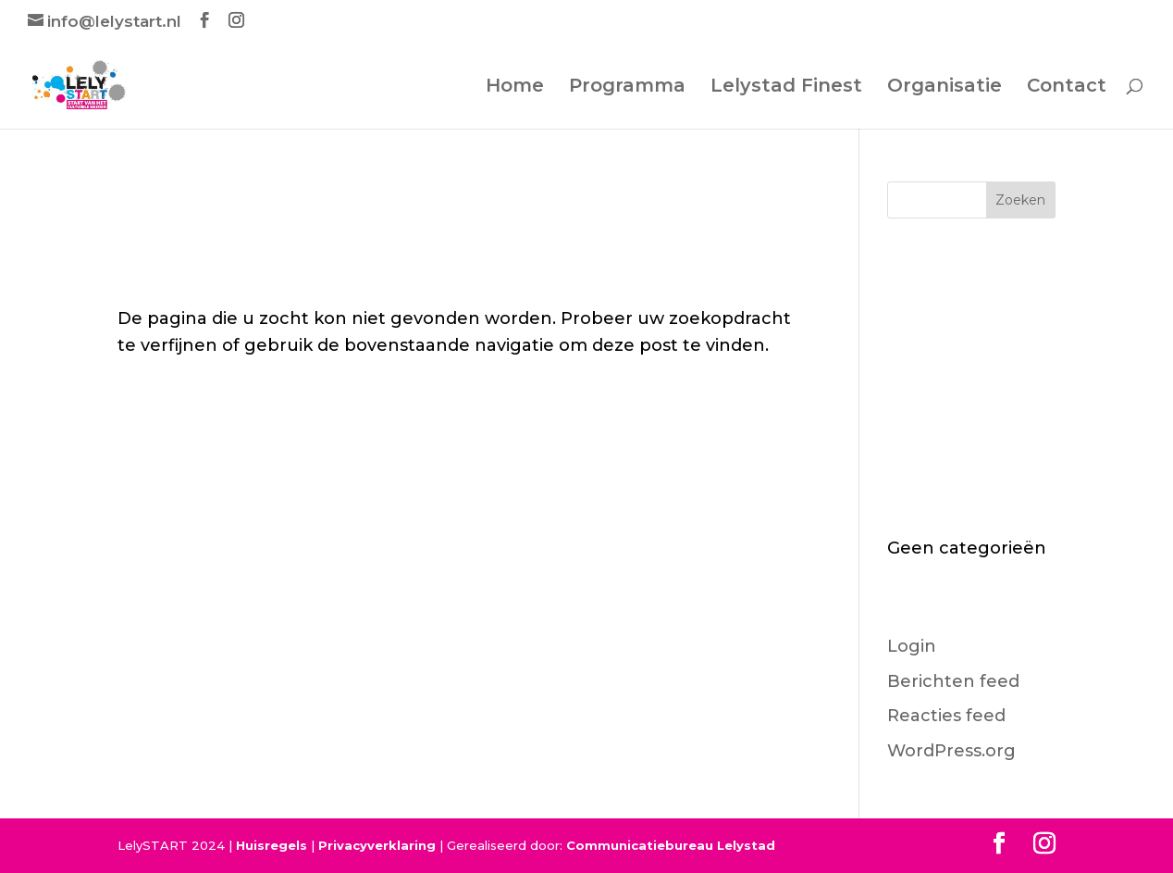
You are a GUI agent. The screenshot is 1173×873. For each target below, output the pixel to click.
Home (515, 87)
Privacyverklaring (377, 845)
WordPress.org (951, 751)
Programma (627, 87)
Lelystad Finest (786, 87)
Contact (1066, 87)
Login (911, 646)
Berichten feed (953, 681)
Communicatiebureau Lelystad (670, 845)
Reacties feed (946, 715)
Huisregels (271, 845)
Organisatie (944, 87)
